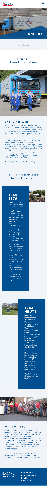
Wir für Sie (23, 45)
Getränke (27, 473)
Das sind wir (12, 42)
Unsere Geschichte (32, 42)
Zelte (24, 478)
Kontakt (26, 480)
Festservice (28, 475)
